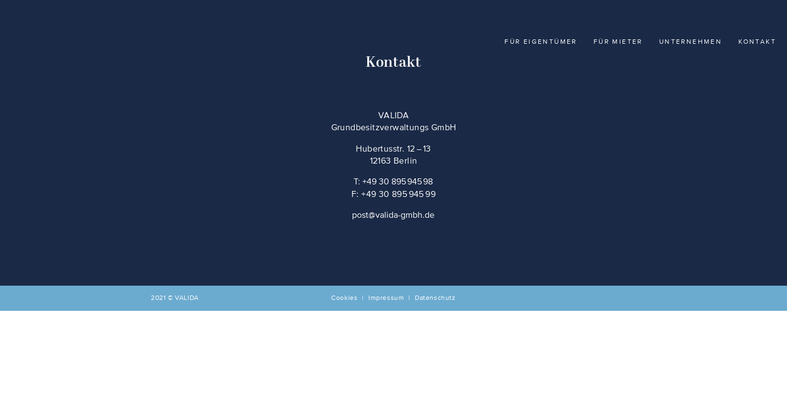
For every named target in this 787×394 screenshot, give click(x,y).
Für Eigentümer (540, 42)
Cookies (344, 298)
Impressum (386, 298)
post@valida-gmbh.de (393, 215)
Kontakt (757, 42)
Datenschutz (435, 298)
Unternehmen (690, 42)
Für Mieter (618, 42)
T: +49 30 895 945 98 (393, 182)
